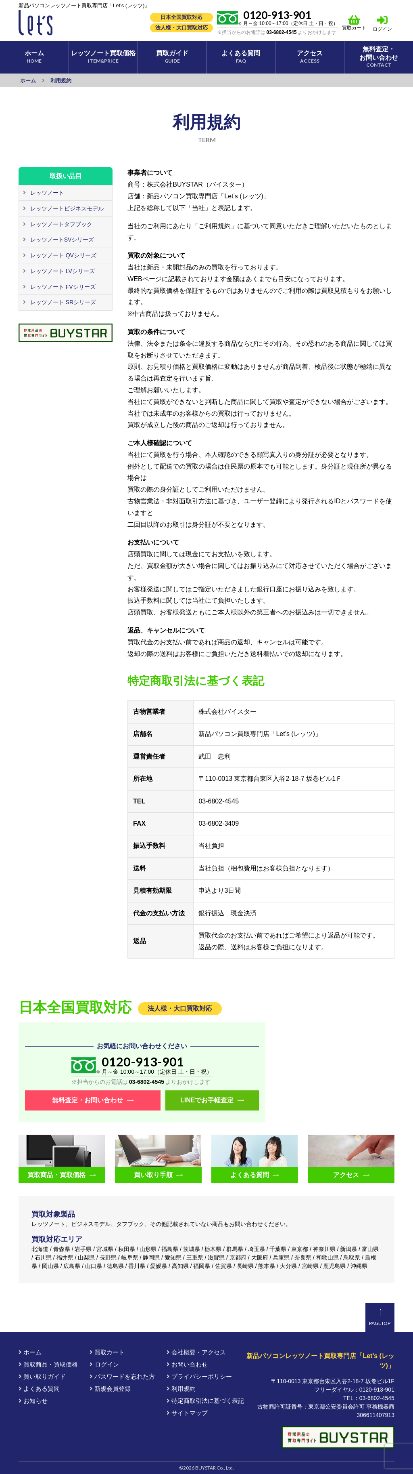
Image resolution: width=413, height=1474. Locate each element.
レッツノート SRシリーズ (62, 302)
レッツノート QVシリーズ (62, 255)
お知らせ (33, 1400)
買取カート (354, 23)
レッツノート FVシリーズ (62, 287)
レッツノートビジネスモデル (66, 208)
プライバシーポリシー (199, 1376)
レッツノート (46, 192)
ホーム (30, 1352)
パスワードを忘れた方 (122, 1376)
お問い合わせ (187, 1364)
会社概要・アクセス (196, 1352)
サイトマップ (187, 1412)
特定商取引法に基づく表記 (205, 1400)
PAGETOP (379, 1323)
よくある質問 (39, 1388)
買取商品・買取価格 (48, 1364)
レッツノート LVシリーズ (62, 271)
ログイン (382, 29)
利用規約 (181, 1388)
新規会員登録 (110, 1388)
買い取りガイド (42, 1376)
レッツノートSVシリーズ (61, 239)
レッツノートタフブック (60, 224)
